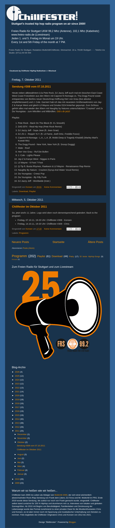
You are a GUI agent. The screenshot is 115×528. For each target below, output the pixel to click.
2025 (17, 376)
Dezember (22, 434)
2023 (17, 384)
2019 (17, 399)
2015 (17, 415)
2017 (17, 407)
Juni (19, 458)
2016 (17, 411)
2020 (17, 395)
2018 (17, 403)
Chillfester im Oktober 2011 (29, 206)
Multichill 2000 (61, 495)
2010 (17, 479)
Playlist (32, 191)
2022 (17, 388)
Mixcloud (52, 71)
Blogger (72, 522)
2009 (17, 483)
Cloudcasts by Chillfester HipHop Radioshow (27, 71)
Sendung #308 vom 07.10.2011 (31, 86)
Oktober (21, 442)
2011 (17, 431)
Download (23, 191)
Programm (23, 233)
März (19, 466)
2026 (17, 372)
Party (71, 256)
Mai (19, 462)
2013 (17, 423)
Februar (21, 470)
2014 (17, 419)
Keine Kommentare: (53, 187)
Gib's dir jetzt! (63, 111)
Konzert (14, 259)
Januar (20, 474)
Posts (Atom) (28, 248)
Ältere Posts (95, 242)
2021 (17, 391)
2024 (17, 380)
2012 (17, 427)
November (22, 438)
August (20, 454)
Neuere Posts (20, 242)
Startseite (58, 242)
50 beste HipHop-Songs (90, 256)
